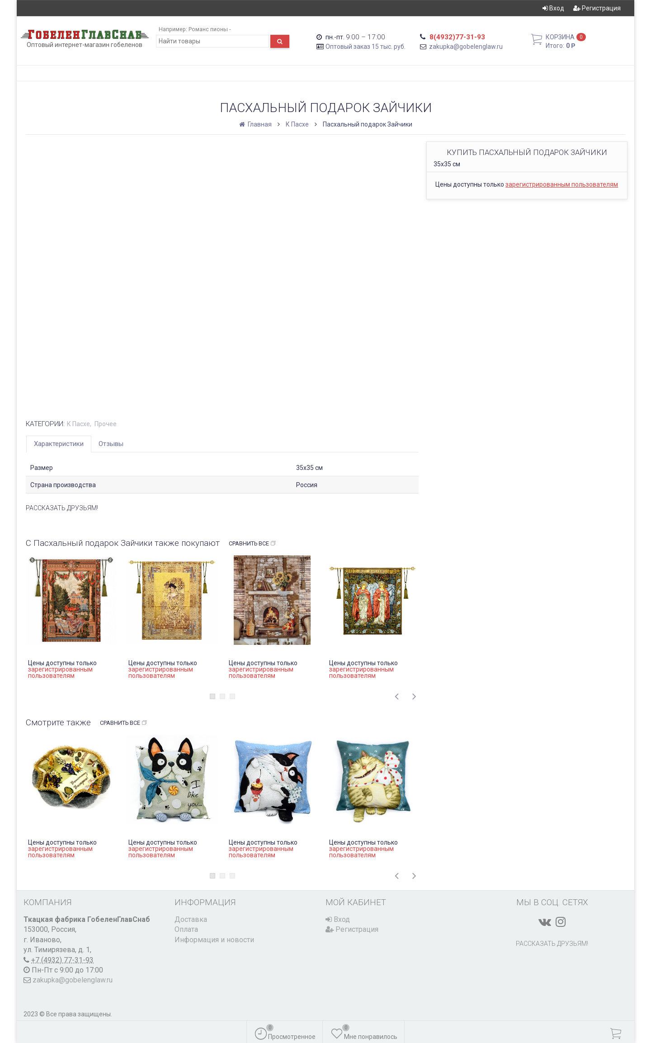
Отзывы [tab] (111, 444)
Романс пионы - (210, 29)
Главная (256, 124)
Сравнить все (252, 543)
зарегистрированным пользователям (561, 184)
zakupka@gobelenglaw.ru (466, 46)
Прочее (105, 424)
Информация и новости (214, 939)
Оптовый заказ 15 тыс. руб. (366, 46)
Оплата (186, 929)
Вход (553, 8)
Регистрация (597, 8)
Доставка (191, 919)
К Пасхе (297, 124)
